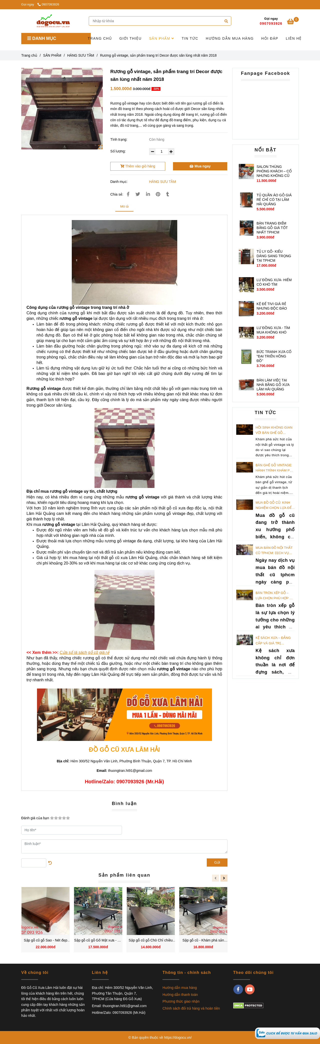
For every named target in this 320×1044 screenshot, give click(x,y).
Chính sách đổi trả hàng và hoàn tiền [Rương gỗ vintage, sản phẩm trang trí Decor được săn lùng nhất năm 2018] (191, 1008)
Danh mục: (119, 182)
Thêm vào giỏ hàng (137, 166)
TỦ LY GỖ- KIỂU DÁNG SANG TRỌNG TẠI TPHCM (273, 255)
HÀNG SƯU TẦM (162, 182)
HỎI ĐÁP (269, 38)
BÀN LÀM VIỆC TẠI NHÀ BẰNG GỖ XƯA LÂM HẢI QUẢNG (272, 384)
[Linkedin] (148, 194)
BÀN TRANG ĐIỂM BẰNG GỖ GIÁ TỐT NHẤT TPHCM (272, 227)
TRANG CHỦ (100, 38)
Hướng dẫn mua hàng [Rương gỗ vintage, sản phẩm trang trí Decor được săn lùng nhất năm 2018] (179, 988)
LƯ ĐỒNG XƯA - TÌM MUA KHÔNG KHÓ (273, 330)
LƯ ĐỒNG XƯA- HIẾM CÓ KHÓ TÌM (274, 282)
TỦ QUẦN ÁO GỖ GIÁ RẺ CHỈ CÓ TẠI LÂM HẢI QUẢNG (274, 199)
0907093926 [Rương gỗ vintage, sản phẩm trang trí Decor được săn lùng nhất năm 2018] (48, 4)
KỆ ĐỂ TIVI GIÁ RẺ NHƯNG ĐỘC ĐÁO (271, 306)
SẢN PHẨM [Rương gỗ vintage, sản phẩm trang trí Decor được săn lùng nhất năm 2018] (52, 55)
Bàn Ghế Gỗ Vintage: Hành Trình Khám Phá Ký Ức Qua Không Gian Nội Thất (275, 468)
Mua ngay (200, 166)
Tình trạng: (119, 139)
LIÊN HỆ (294, 38)
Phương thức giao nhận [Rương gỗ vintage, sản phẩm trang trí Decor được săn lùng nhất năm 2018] (181, 1001)
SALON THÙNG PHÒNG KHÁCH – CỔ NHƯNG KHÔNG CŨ (274, 171)
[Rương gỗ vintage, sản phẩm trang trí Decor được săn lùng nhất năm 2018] (287, 1033)
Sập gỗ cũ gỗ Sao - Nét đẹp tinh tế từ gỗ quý (45, 940)
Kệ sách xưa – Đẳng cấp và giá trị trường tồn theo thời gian (273, 641)
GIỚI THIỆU (130, 38)
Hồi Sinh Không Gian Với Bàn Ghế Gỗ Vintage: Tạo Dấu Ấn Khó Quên (274, 431)
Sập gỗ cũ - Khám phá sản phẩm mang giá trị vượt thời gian (203, 940)
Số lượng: (118, 151)
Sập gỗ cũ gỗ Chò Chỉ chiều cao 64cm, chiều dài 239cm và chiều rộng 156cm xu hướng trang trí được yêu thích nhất (150, 940)
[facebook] (238, 989)
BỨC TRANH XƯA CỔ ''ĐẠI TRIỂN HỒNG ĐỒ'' (274, 356)
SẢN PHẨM (161, 38)
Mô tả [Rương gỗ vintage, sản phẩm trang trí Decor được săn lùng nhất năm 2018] (124, 206)
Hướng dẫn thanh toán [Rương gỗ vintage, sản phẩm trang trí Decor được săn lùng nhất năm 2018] (180, 995)
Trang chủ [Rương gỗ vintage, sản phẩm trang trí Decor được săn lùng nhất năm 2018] (29, 55)
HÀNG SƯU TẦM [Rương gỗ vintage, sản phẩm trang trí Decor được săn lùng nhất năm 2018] (80, 55)
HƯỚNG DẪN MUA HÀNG (230, 38)
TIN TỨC (190, 38)
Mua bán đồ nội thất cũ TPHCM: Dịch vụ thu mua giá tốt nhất (275, 551)
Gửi (217, 862)
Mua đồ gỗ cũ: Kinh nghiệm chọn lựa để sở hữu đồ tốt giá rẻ (274, 506)
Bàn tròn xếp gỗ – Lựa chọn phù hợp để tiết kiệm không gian (275, 596)
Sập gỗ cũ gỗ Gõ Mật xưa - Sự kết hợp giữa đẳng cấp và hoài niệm (98, 940)
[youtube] (250, 989)
